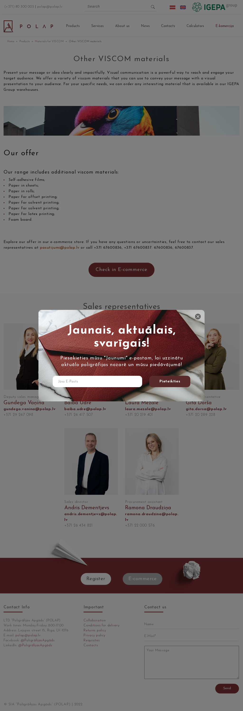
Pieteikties (169, 381)
